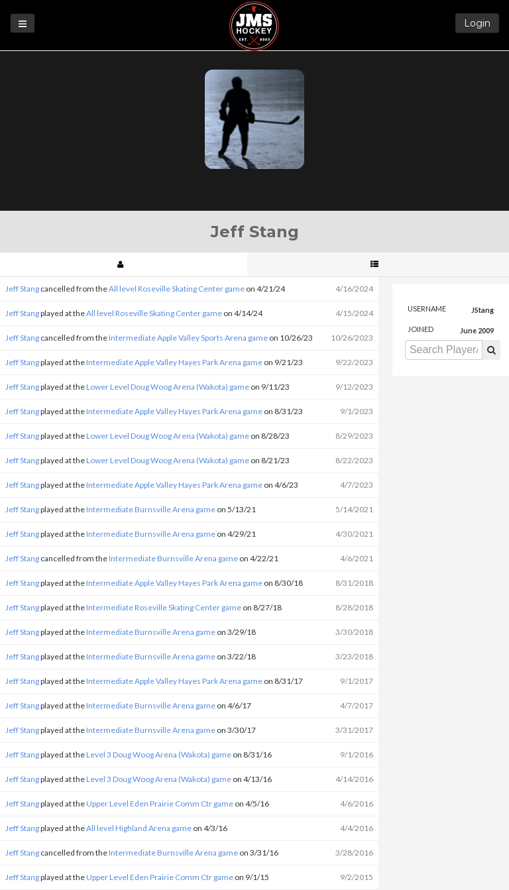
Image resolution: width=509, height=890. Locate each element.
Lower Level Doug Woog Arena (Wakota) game (167, 387)
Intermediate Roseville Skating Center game (163, 607)
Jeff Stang (22, 289)
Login (477, 23)
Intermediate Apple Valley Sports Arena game (188, 338)
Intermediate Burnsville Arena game (150, 509)
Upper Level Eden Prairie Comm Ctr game (159, 803)
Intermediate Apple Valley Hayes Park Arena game (174, 362)
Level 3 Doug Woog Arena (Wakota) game (158, 754)
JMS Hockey (254, 26)
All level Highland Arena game (139, 828)
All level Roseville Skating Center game (177, 289)
